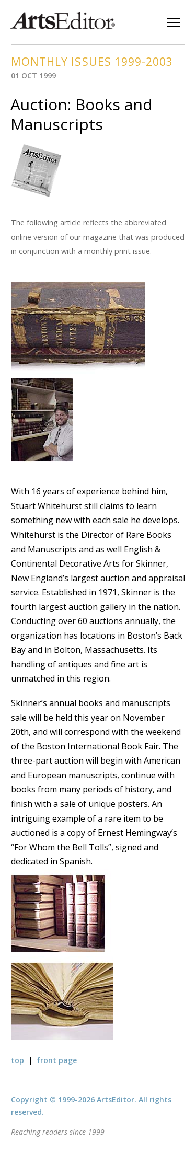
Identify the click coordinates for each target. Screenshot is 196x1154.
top (17, 1060)
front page (57, 1060)
